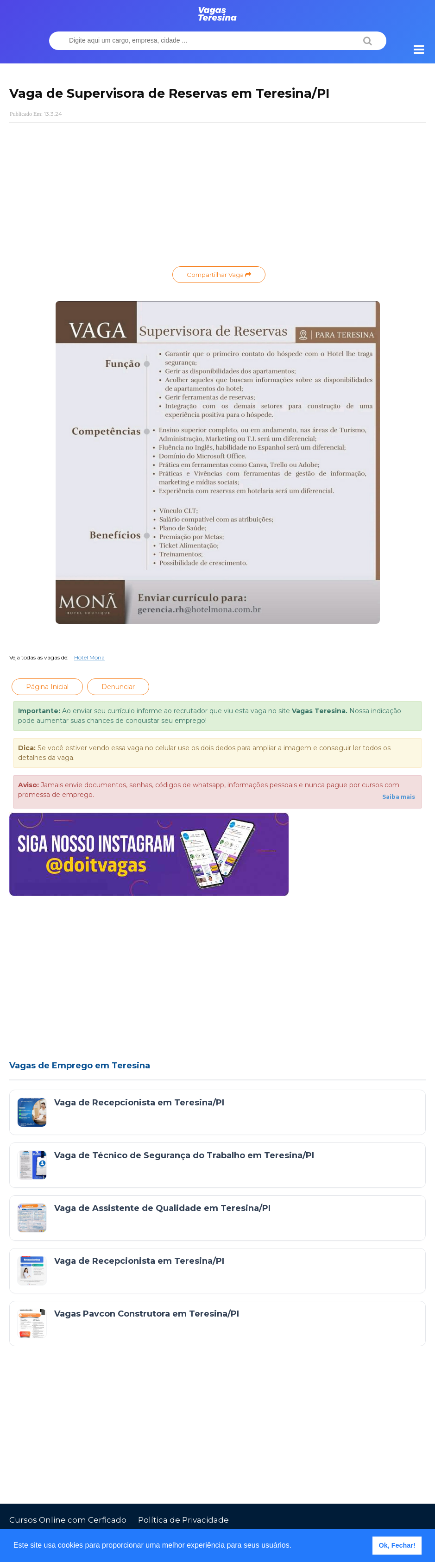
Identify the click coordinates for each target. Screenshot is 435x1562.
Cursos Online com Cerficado (67, 1519)
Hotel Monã (89, 657)
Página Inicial (47, 687)
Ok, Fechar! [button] (397, 1545)
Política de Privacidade (183, 1519)
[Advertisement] (217, 197)
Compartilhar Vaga (219, 274)
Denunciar (118, 687)
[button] (295, 1546)
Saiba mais (398, 796)
